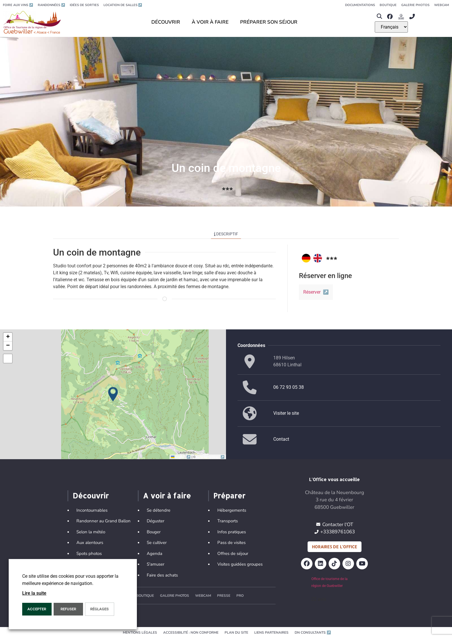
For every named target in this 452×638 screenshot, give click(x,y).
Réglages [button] (99, 609)
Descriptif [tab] (226, 234)
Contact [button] (281, 439)
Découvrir (91, 495)
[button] (379, 16)
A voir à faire (167, 495)
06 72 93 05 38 (288, 387)
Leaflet (181, 457)
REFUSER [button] (68, 609)
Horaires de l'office (334, 546)
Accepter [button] (36, 609)
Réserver (316, 292)
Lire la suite (34, 593)
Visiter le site (286, 413)
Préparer (229, 495)
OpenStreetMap (211, 457)
